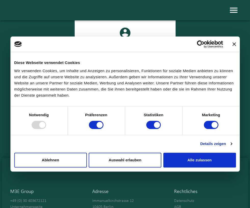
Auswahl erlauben (125, 160)
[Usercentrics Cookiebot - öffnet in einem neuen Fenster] (200, 44)
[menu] (234, 10)
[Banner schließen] (234, 44)
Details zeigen (213, 143)
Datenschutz (184, 201)
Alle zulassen (199, 160)
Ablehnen (50, 160)
